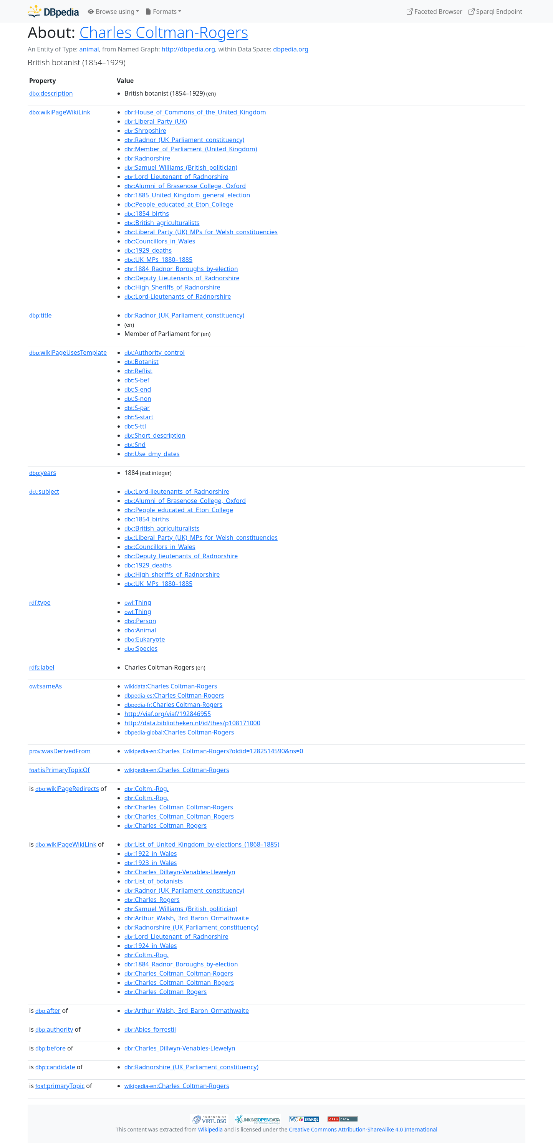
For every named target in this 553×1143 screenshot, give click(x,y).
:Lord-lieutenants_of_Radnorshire (176, 491)
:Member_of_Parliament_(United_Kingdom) (190, 149)
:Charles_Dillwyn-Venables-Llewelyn (179, 872)
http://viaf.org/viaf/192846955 (167, 714)
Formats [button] (161, 11)
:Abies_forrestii (150, 1029)
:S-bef (136, 380)
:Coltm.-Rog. (146, 788)
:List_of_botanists (153, 881)
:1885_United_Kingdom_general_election (187, 195)
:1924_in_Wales (150, 945)
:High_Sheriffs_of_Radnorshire (172, 287)
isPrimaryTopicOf (59, 770)
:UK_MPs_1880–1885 (158, 259)
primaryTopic (59, 1086)
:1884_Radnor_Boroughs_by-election (181, 269)
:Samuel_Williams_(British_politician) (180, 167)
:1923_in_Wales (150, 862)
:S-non (137, 398)
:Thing (137, 602)
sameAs (45, 686)
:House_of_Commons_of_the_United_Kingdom (195, 112)
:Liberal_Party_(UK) (155, 121)
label (42, 667)
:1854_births (146, 213)
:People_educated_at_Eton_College (178, 204)
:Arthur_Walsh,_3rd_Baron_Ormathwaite (186, 918)
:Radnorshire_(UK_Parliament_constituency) (191, 927)
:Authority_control (154, 352)
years (42, 472)
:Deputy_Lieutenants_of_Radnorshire (181, 278)
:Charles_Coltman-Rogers (176, 770)
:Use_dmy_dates (151, 454)
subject (44, 491)
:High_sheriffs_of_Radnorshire (172, 574)
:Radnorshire (147, 158)
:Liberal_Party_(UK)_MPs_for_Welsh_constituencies (201, 232)
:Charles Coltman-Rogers (170, 686)
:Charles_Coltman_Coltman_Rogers (179, 816)
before (50, 1048)
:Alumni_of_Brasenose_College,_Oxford (185, 186)
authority (54, 1029)
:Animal (140, 630)
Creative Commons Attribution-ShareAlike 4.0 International (363, 1129)
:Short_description (154, 435)
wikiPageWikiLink (59, 112)
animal (89, 49)
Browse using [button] (111, 11)
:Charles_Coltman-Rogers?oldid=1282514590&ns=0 (213, 751)
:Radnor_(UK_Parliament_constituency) (184, 140)
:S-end (137, 389)
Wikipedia (210, 1129)
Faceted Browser (434, 11)
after (47, 1010)
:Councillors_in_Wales (159, 241)
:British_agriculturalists (161, 222)
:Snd (135, 444)
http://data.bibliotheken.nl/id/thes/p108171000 (192, 723)
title (40, 315)
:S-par (137, 408)
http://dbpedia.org (188, 49)
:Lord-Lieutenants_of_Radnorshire (177, 296)
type (40, 602)
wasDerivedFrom (60, 751)
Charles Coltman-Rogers (163, 32)
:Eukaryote (144, 639)
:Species (140, 648)
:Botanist (141, 361)
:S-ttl (135, 426)
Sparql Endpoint (495, 11)
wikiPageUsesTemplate (68, 352)
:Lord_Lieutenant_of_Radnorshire (176, 176)
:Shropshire (145, 130)
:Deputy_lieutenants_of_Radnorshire (181, 556)
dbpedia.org (290, 49)
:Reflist (138, 371)
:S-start (138, 417)
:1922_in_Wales (150, 853)
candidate (55, 1067)
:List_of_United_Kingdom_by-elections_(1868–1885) (201, 844)
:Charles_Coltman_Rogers (165, 825)
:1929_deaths (148, 250)
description (51, 93)
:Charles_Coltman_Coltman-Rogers (178, 807)
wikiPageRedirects (67, 788)
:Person (140, 621)
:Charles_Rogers (152, 899)
